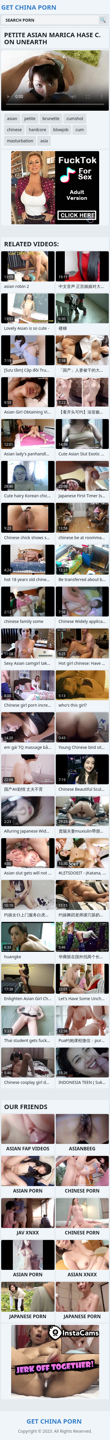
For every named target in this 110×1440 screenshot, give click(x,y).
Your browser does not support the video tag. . (55, 80)
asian (12, 118)
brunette (51, 118)
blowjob (60, 129)
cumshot (74, 118)
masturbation (20, 141)
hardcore (37, 129)
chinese (14, 129)
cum (79, 129)
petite (29, 118)
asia (44, 141)
